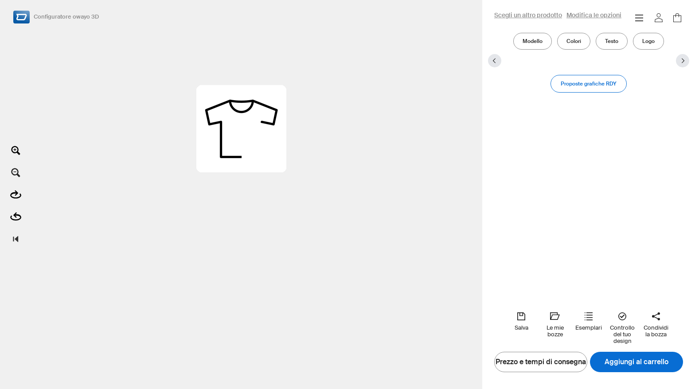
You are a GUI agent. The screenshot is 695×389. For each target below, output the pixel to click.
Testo (611, 41)
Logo (648, 41)
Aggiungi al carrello (636, 362)
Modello (533, 41)
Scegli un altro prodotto (528, 15)
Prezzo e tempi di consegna (541, 362)
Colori (573, 41)
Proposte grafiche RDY (589, 83)
